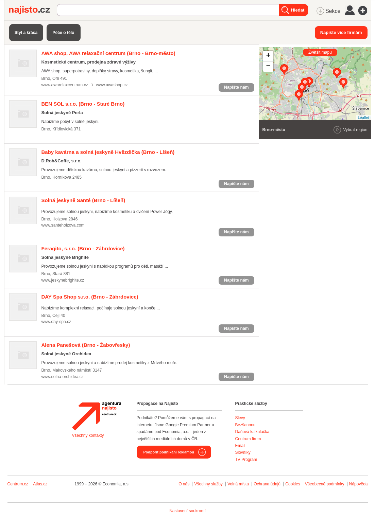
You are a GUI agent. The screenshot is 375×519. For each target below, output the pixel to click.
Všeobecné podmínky (324, 484)
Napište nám (236, 87)
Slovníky (243, 452)
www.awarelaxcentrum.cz (64, 85)
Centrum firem (248, 438)
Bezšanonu (245, 425)
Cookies (292, 484)
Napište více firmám (341, 32)
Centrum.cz (17, 484)
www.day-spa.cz (56, 321)
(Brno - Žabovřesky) (85, 345)
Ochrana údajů (267, 484)
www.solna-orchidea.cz (62, 376)
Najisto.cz (33, 10)
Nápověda (358, 484)
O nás (183, 484)
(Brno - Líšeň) (108, 152)
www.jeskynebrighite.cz (62, 280)
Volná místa (238, 484)
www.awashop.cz (111, 85)
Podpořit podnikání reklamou (168, 452)
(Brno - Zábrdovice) (83, 248)
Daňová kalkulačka (252, 431)
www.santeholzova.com (63, 225)
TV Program (246, 459)
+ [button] (268, 56)
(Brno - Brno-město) (108, 53)
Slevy (240, 417)
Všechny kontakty (88, 435)
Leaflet (363, 117)
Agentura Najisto (96, 416)
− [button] (268, 66)
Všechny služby (209, 484)
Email (240, 445)
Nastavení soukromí (187, 510)
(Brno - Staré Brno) (83, 104)
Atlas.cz (40, 484)
